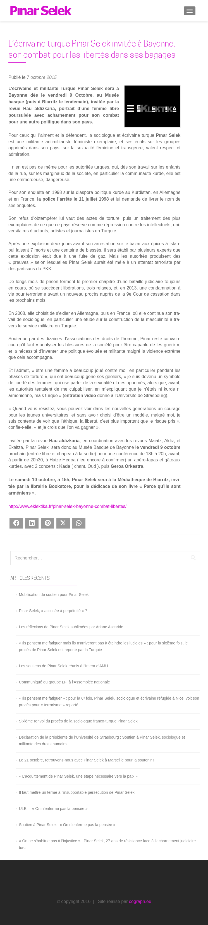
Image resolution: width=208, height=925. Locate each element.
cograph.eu (140, 901)
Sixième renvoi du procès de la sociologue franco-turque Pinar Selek (78, 721)
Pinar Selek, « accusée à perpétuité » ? (53, 610)
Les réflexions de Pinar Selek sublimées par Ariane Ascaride (71, 627)
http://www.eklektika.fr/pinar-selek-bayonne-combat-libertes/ (67, 506)
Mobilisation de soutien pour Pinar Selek (54, 594)
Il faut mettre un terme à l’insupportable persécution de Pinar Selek (77, 792)
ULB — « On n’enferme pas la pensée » (53, 808)
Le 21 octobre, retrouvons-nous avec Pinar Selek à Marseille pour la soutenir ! (86, 760)
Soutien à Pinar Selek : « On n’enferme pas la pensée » (67, 824)
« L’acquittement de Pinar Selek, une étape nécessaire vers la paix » (78, 776)
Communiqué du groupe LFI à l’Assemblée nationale (64, 682)
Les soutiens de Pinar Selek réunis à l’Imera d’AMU (63, 666)
